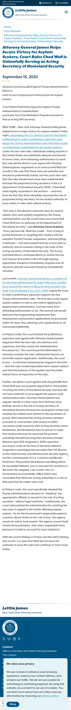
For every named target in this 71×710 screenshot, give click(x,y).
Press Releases (12, 31)
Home (7, 26)
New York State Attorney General (31, 15)
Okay (13, 704)
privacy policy (50, 695)
